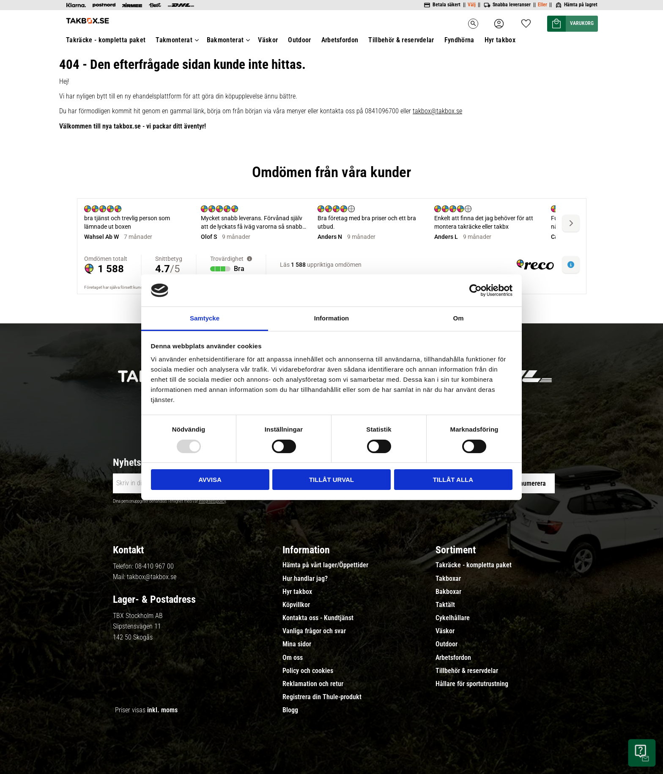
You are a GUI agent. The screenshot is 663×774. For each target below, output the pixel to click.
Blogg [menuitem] (290, 710)
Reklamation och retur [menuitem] (312, 684)
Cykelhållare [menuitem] (453, 618)
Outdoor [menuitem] (299, 40)
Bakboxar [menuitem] (448, 592)
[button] (526, 21)
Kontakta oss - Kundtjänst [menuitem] (317, 618)
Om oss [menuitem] (292, 658)
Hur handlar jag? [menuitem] (305, 579)
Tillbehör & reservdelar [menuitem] (401, 40)
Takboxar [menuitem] (448, 579)
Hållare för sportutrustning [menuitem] (472, 684)
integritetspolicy (212, 501)
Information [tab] (331, 318)
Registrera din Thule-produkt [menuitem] (322, 697)
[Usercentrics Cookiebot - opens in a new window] (475, 290)
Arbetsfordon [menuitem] (340, 40)
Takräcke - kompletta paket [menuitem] (105, 40)
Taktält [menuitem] (445, 605)
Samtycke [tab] (204, 318)
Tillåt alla (453, 479)
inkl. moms (162, 710)
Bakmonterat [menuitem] (225, 40)
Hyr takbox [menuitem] (500, 40)
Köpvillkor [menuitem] (296, 605)
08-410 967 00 (154, 566)
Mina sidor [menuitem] (296, 644)
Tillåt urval (331, 479)
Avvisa (210, 479)
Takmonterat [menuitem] (174, 40)
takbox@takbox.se (437, 111)
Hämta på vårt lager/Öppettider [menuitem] (325, 565)
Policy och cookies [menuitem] (307, 671)
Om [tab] (458, 318)
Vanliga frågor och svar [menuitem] (314, 631)
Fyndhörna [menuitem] (459, 40)
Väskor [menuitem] (268, 40)
